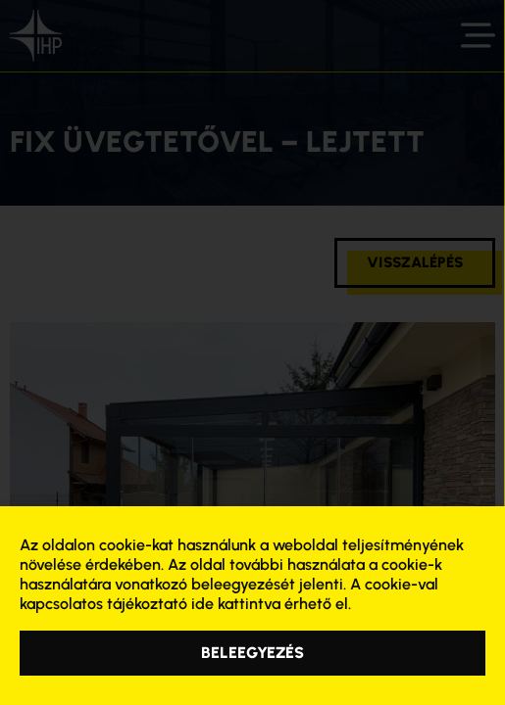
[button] (252, 653)
